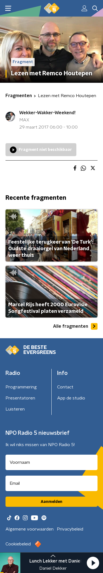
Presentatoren (20, 398)
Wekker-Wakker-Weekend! (47, 113)
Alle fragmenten (75, 326)
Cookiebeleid (18, 544)
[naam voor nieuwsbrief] (51, 462)
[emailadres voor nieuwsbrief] (51, 483)
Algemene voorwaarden (29, 529)
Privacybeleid (70, 529)
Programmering (21, 387)
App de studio (71, 398)
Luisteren (15, 409)
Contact (65, 387)
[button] (93, 563)
